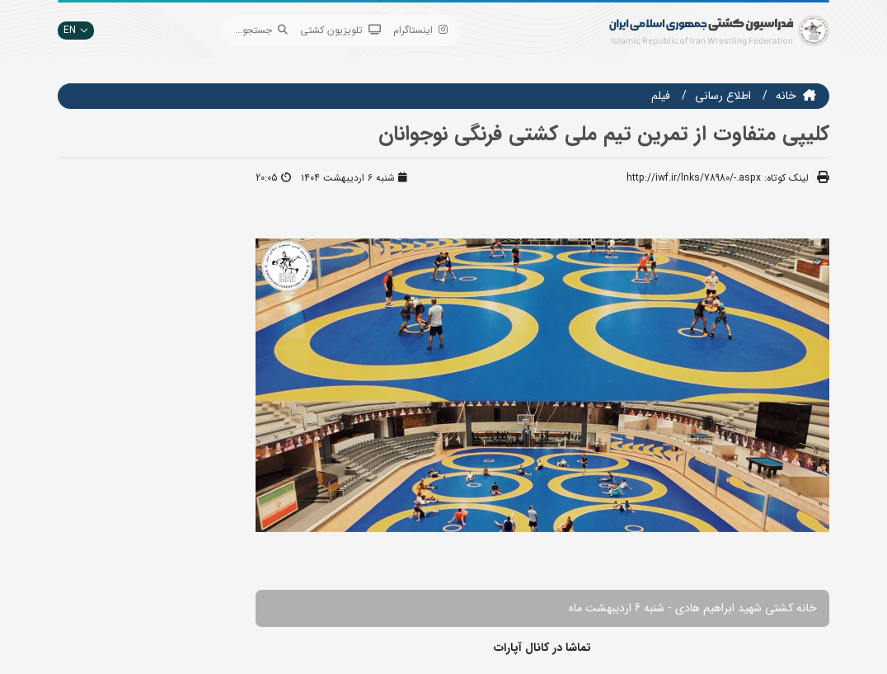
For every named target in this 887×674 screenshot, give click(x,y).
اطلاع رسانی (723, 96)
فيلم (660, 96)
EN (75, 30)
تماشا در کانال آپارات (542, 648)
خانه (786, 96)
